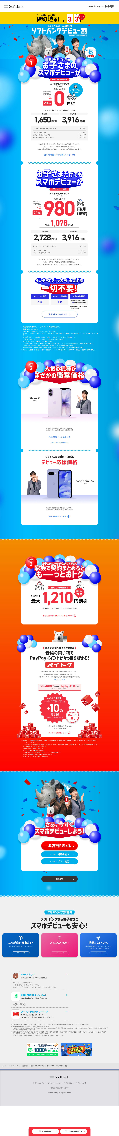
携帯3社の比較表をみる (58, 314)
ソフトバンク (14, 6)
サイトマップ (80, 1113)
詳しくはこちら (59, 694)
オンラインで (59, 876)
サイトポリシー (69, 1113)
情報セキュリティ (40, 1113)
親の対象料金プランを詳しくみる (57, 154)
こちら (54, 769)
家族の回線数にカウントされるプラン (58, 630)
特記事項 (59, 907)
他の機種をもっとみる (57, 444)
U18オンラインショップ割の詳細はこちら (59, 450)
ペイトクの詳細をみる (57, 747)
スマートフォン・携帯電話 (100, 6)
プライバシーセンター (55, 1113)
